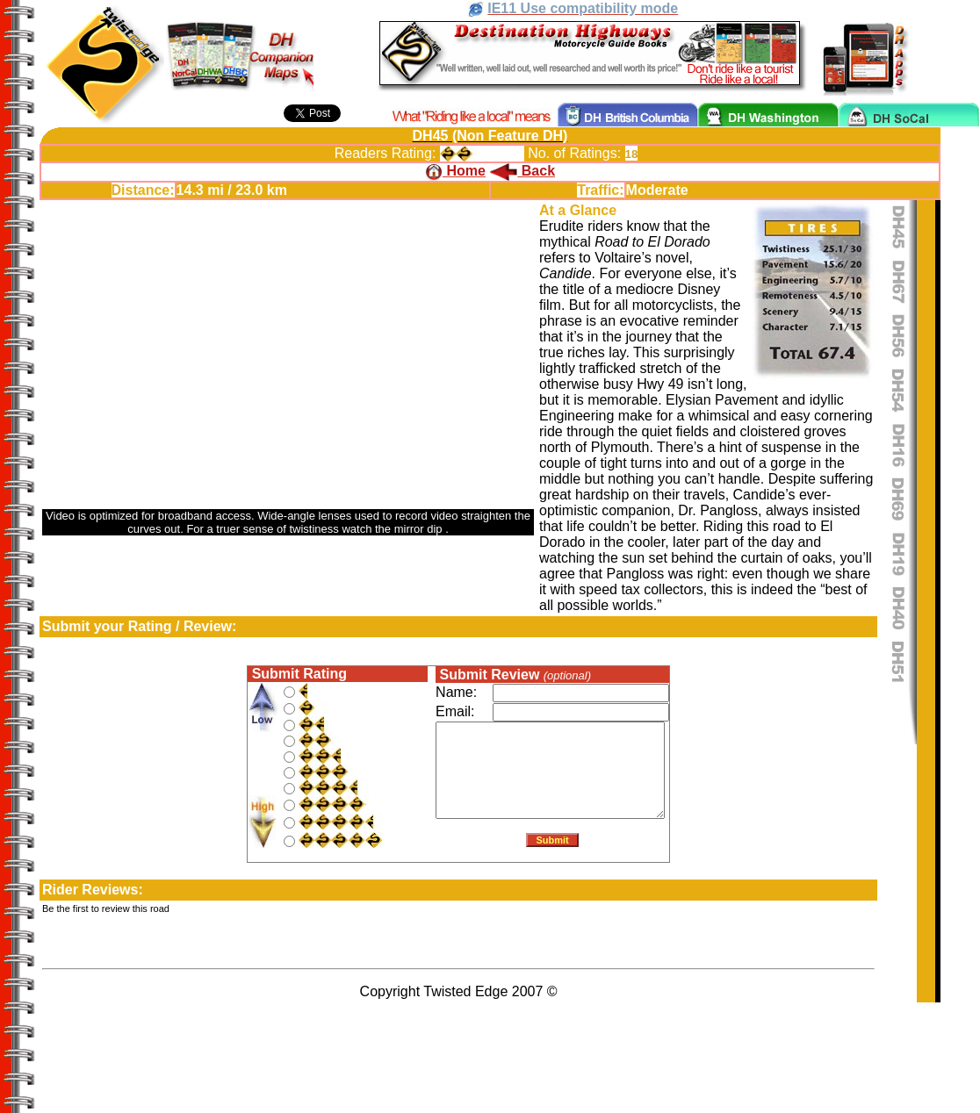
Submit (552, 843)
